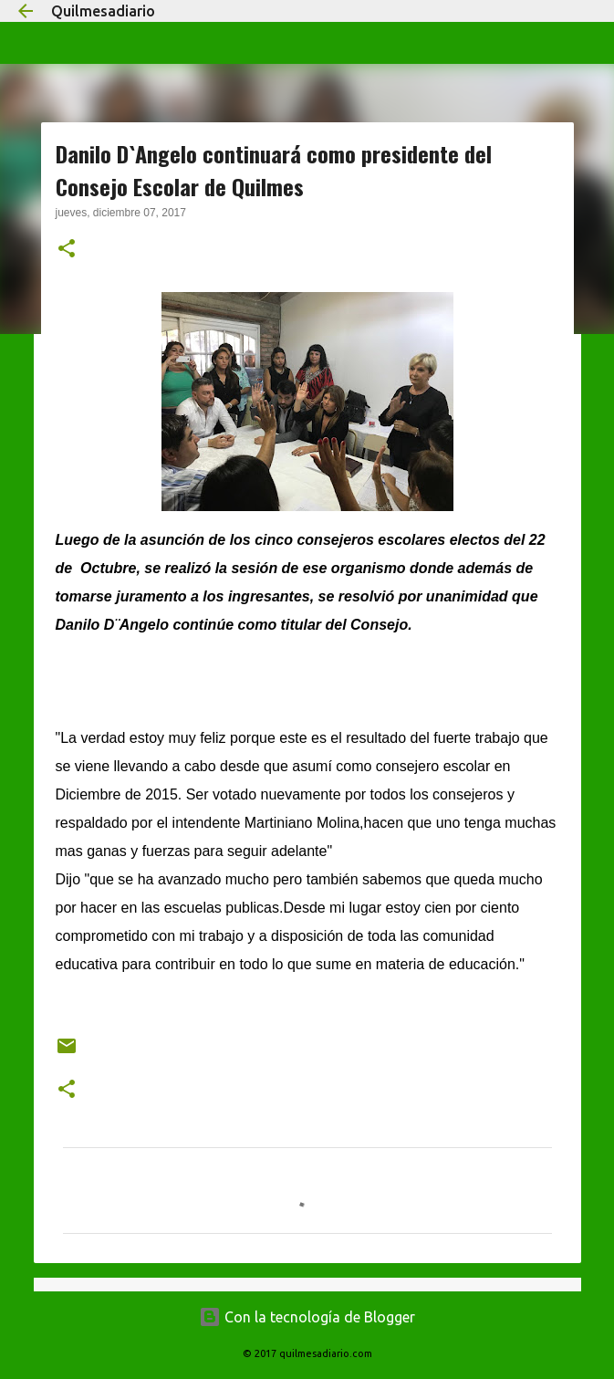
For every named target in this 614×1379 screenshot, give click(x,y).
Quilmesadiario (103, 11)
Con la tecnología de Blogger (307, 1317)
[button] (67, 250)
